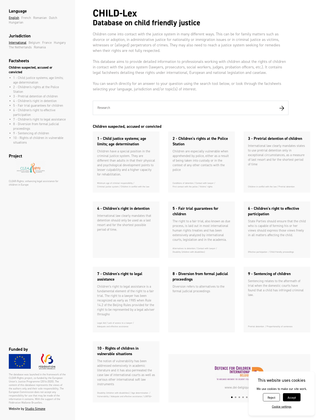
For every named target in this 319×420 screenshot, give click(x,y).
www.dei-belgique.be (239, 387)
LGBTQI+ (148, 396)
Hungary (60, 42)
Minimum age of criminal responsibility (115, 183)
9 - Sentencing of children (31, 133)
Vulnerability (103, 396)
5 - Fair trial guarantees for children (38, 105)
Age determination (140, 392)
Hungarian (16, 22)
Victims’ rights (206, 186)
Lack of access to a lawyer (120, 322)
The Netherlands (20, 47)
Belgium (34, 42)
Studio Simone (35, 409)
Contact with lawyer (204, 183)
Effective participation (258, 251)
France (47, 42)
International (17, 42)
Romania (40, 47)
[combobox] (190, 107)
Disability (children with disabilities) (189, 251)
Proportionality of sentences (280, 326)
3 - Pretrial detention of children (35, 96)
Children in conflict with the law (135, 186)
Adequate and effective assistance (112, 326)
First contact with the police (185, 186)
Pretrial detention (287, 186)
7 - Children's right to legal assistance (39, 119)
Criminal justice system (108, 186)
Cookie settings (282, 407)
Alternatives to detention (184, 248)
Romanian (40, 18)
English (14, 18)
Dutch (53, 18)
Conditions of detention (183, 183)
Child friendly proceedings (282, 251)
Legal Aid (101, 322)
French (26, 18)
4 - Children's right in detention (35, 101)
